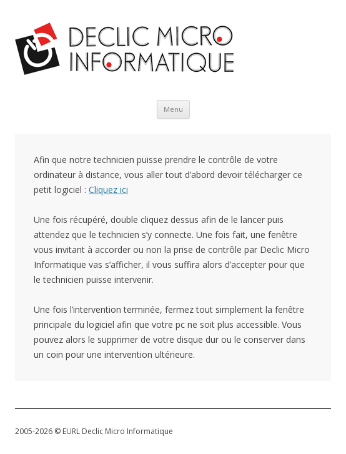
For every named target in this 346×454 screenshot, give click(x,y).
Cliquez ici (108, 189)
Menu (173, 109)
